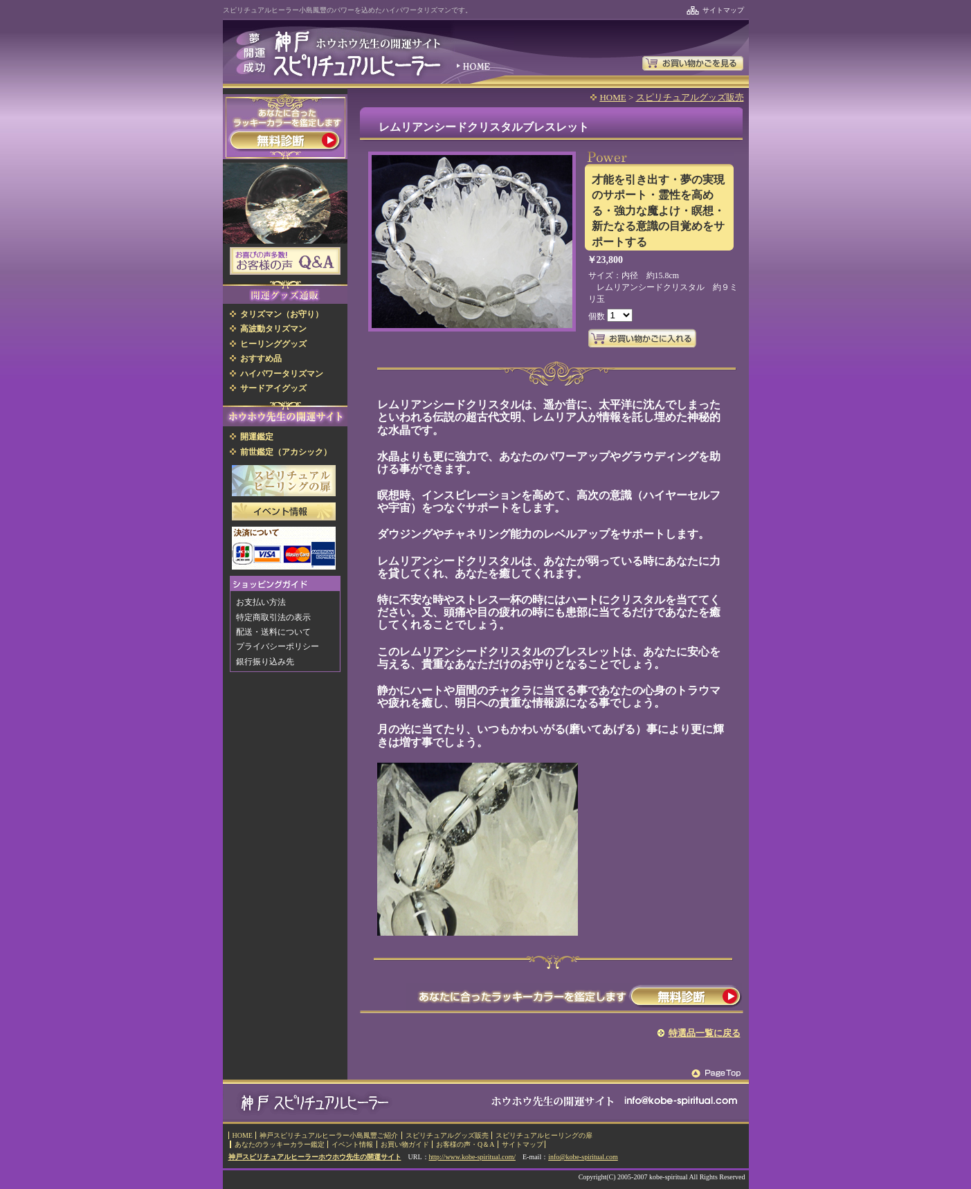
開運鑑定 (256, 437)
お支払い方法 (261, 602)
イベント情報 (352, 1144)
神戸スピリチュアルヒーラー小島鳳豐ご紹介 (329, 1135)
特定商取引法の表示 (273, 617)
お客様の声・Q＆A (465, 1144)
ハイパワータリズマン (281, 374)
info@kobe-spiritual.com (583, 1157)
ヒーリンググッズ (273, 344)
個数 (597, 316)
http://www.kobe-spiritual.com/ (472, 1157)
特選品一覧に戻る (705, 1033)
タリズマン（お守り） (281, 314)
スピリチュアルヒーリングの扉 (544, 1135)
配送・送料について (273, 632)
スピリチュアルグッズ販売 (690, 97)
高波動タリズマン (273, 329)
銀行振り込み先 (265, 661)
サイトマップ (723, 10)
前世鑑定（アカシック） (286, 452)
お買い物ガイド (405, 1144)
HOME (612, 97)
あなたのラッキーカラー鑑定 (280, 1144)
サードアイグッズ (273, 388)
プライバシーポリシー (277, 646)
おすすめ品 (261, 358)
